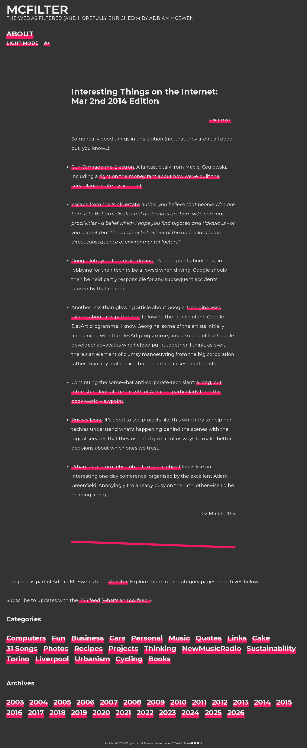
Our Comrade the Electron (102, 167)
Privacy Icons (86, 420)
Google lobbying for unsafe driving (112, 261)
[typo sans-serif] (220, 120)
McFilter (37, 9)
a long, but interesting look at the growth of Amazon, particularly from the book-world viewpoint (146, 392)
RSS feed (89, 600)
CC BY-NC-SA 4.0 (181, 743)
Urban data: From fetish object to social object (126, 467)
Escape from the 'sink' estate (105, 204)
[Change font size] (47, 43)
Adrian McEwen (141, 743)
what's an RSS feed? (127, 600)
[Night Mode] (22, 43)
